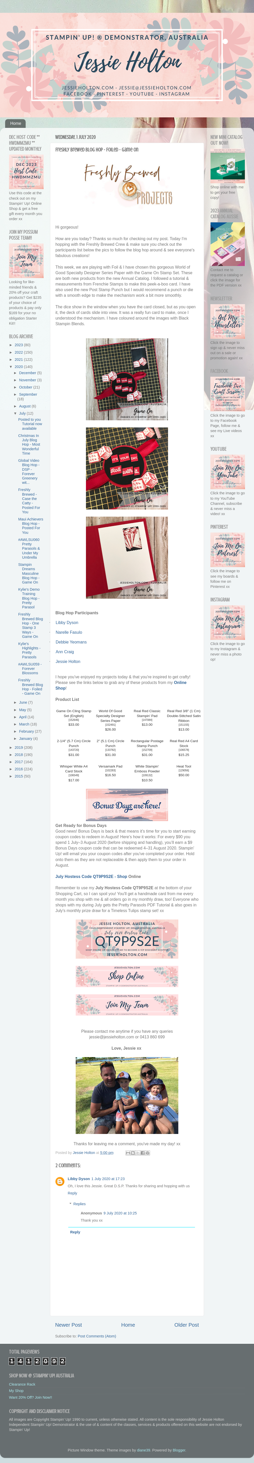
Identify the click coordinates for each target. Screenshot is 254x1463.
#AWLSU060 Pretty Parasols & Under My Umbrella (29, 548)
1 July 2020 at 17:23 (108, 1179)
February (27, 731)
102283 (110, 770)
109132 (147, 775)
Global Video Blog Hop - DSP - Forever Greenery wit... (29, 471)
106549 (73, 775)
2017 (19, 762)
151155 (183, 724)
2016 (19, 769)
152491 (110, 724)
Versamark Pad (110, 766)
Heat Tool (184, 766)
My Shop (16, 1391)
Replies (79, 1204)
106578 (183, 750)
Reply (72, 1193)
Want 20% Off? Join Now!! (30, 1397)
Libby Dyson (79, 1179)
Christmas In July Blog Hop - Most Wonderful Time (29, 444)
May (23, 710)
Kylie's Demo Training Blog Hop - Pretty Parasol (29, 598)
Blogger (179, 1450)
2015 (19, 776)
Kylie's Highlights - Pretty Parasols (29, 650)
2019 (19, 747)
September (28, 394)
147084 (147, 720)
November (28, 380)
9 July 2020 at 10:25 (120, 1213)
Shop (122, 876)
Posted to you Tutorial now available (30, 424)
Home (15, 123)
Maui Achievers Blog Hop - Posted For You (30, 526)
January (26, 738)
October (26, 387)
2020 (19, 367)
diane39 (143, 1450)
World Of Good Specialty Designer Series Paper (110, 716)
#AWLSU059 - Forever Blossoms (30, 668)
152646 (73, 720)
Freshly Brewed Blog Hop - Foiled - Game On (30, 686)
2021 (19, 359)
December (28, 373)
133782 (110, 750)
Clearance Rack (22, 1384)
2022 (19, 352)
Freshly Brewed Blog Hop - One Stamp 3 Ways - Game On (30, 625)
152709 (147, 750)
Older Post (186, 1325)
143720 (73, 750)
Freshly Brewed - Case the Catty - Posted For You (29, 501)
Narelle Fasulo (69, 632)
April (23, 717)
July (23, 413)
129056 (183, 770)
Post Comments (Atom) (97, 1336)
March (25, 724)
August (25, 406)
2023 (19, 345)
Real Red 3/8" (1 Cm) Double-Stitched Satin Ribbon (184, 716)
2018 (19, 755)
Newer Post (68, 1325)
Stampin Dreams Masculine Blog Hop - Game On (29, 573)
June (23, 702)
